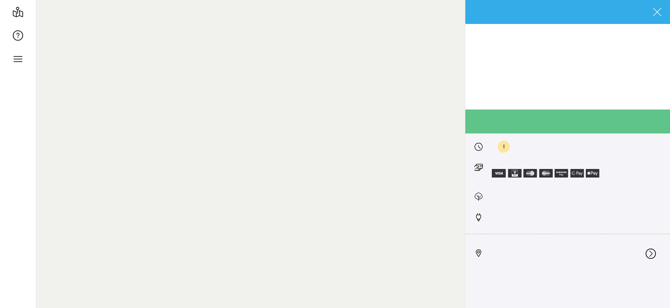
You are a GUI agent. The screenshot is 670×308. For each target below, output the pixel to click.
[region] (353, 154)
